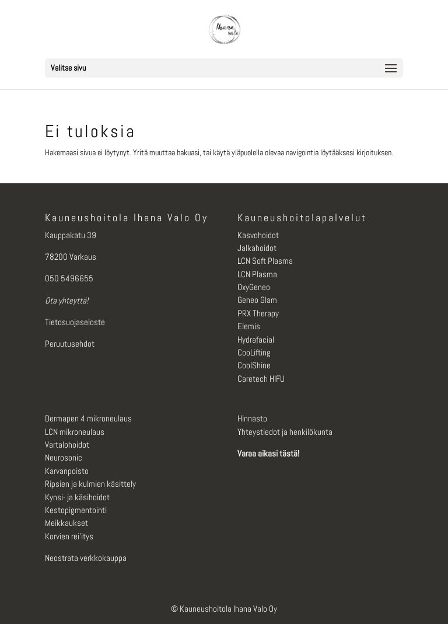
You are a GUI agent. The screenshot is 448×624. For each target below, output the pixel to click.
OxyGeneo (253, 286)
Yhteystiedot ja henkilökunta (284, 431)
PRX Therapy (258, 313)
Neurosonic (63, 457)
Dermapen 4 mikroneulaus (88, 418)
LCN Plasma (257, 274)
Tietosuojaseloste (75, 321)
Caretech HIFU (261, 378)
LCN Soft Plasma (265, 260)
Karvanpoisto (67, 470)
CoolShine (254, 365)
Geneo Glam (257, 299)
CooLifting (254, 352)
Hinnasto (252, 418)
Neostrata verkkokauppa (86, 557)
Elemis (248, 326)
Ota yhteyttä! (66, 300)
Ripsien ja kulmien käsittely (90, 483)
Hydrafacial (255, 339)
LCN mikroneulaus (74, 431)
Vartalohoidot (67, 444)
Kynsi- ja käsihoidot (77, 497)
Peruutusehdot (69, 343)
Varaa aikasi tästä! (268, 453)
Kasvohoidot (258, 234)
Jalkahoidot (256, 247)
